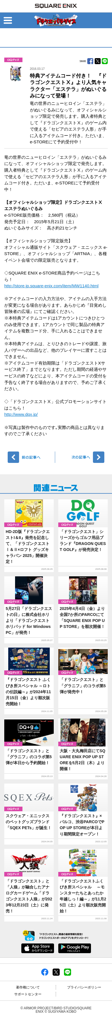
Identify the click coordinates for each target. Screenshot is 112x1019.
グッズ (13, 60)
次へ (80, 457)
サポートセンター (28, 994)
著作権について (28, 987)
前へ (31, 457)
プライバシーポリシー (84, 987)
